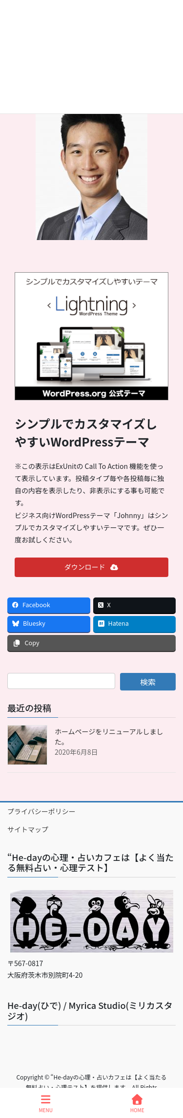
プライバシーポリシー (41, 811)
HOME (137, 1103)
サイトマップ (27, 829)
